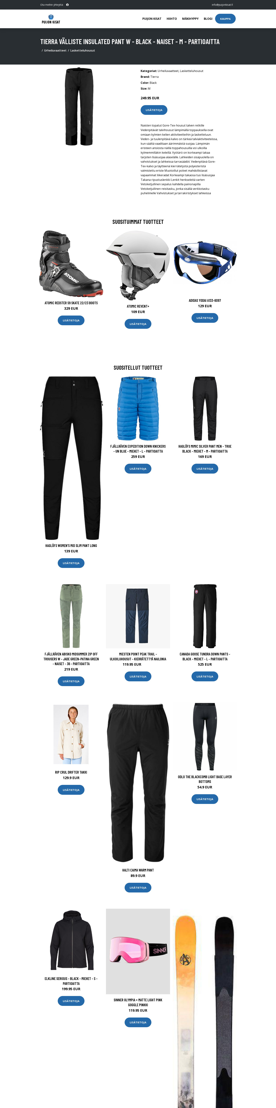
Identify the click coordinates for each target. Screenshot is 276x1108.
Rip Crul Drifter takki (71, 772)
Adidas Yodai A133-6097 (205, 300)
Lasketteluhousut (82, 50)
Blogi (208, 19)
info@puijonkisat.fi (222, 4)
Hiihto (172, 19)
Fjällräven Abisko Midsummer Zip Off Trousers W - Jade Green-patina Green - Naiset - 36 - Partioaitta (71, 659)
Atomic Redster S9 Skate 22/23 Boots (71, 303)
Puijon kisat (151, 19)
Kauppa (225, 18)
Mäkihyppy (190, 19)
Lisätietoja (154, 110)
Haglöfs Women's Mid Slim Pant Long (71, 545)
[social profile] (67, 4)
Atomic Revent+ (138, 306)
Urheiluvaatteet (55, 50)
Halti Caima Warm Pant (138, 870)
